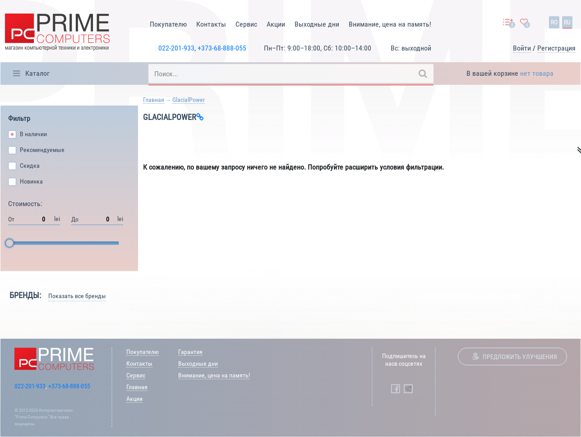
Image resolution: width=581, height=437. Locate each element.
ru (567, 22)
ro (554, 22)
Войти (522, 48)
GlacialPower (188, 99)
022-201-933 (176, 48)
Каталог (37, 73)
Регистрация (556, 48)
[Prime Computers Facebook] (395, 388)
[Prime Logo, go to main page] (57, 34)
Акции (276, 24)
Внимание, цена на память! (390, 24)
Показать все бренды (77, 295)
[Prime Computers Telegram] (408, 388)
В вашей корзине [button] (509, 73)
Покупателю (168, 24)
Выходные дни (317, 24)
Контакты (211, 24)
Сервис (246, 24)
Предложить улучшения (520, 356)
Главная (153, 99)
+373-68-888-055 (222, 48)
